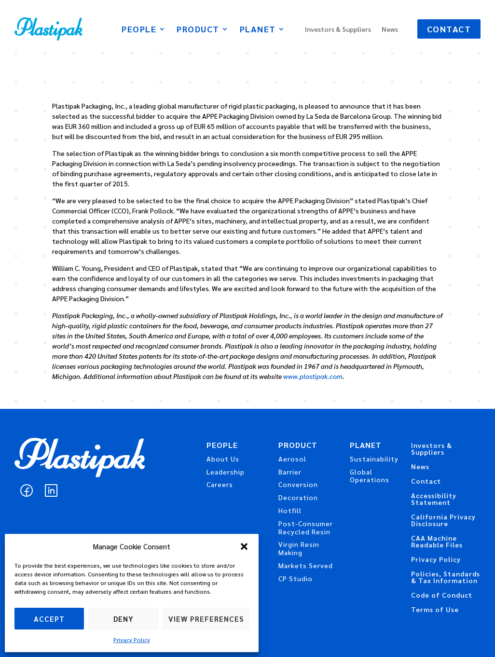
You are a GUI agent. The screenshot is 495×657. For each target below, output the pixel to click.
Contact (449, 28)
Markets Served (305, 565)
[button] (244, 546)
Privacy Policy (131, 639)
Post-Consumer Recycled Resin (305, 527)
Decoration (298, 497)
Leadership (225, 471)
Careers (219, 484)
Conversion (298, 484)
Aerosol (292, 458)
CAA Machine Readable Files (437, 541)
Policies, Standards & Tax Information (445, 577)
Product (198, 30)
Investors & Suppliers (338, 29)
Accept (49, 618)
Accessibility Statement (433, 499)
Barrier (290, 471)
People (139, 30)
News (390, 29)
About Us (222, 458)
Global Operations (369, 475)
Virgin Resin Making (298, 548)
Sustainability (374, 458)
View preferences (206, 618)
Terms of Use (435, 610)
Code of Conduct (441, 595)
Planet (258, 30)
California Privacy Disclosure (443, 520)
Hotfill (290, 510)
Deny (123, 618)
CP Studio (295, 578)
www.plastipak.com (313, 376)
